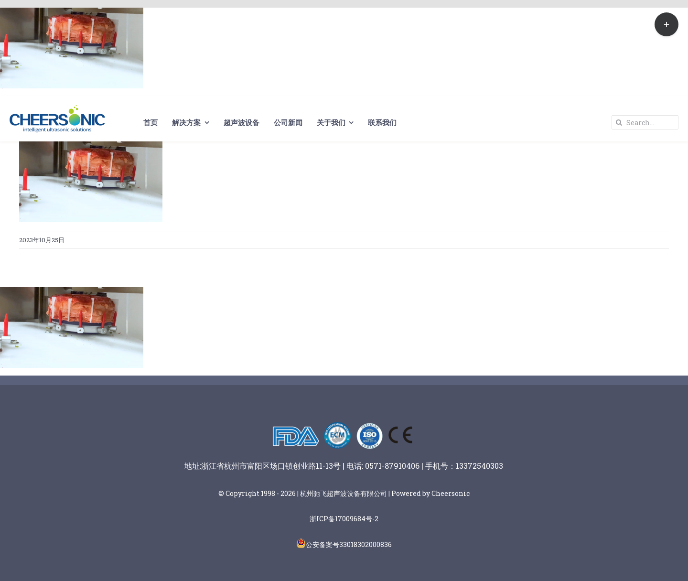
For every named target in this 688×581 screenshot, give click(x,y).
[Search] (619, 122)
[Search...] (645, 122)
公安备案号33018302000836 (349, 544)
